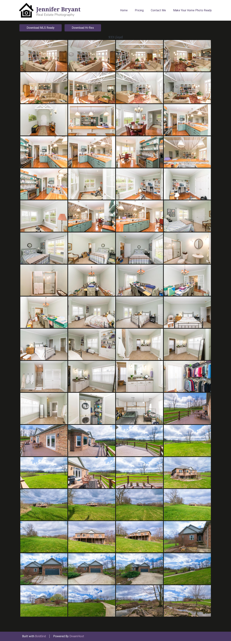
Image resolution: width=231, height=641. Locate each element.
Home (124, 10)
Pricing (139, 10)
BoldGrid (40, 636)
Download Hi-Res (83, 27)
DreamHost (76, 636)
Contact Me (158, 10)
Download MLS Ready (40, 27)
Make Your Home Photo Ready (192, 10)
